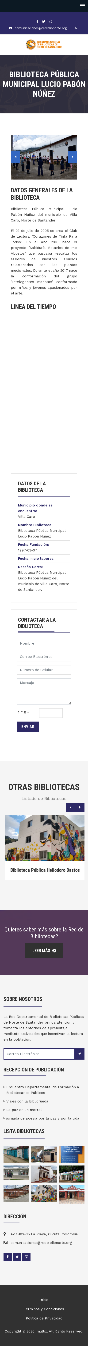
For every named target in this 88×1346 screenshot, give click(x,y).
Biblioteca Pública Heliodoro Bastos (52, 870)
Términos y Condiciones (44, 1309)
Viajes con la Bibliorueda (27, 1101)
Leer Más (44, 950)
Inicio (44, 1300)
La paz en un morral (24, 1110)
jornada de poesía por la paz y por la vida (42, 1118)
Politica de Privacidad (44, 1318)
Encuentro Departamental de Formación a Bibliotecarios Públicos (42, 1090)
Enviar (27, 726)
